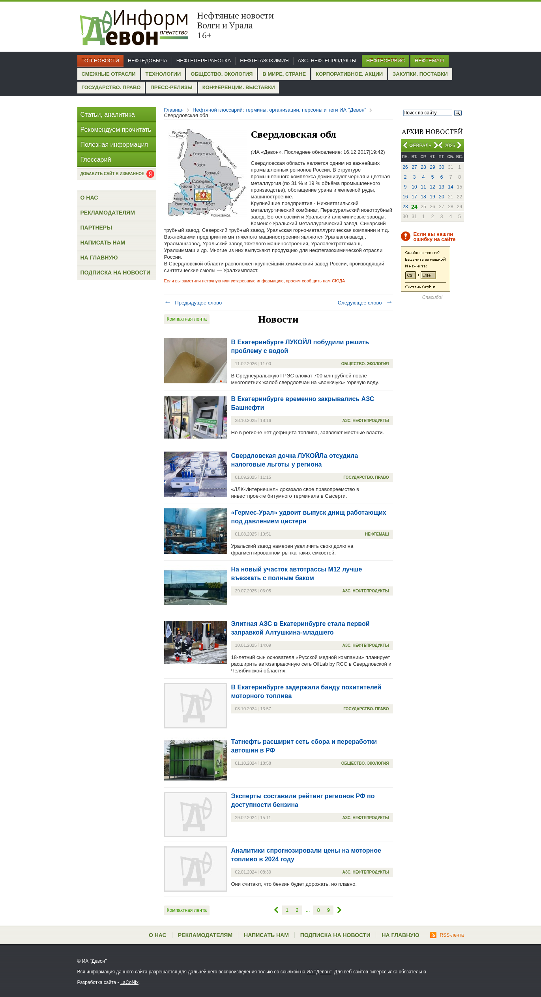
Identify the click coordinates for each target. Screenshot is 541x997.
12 (432, 187)
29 (432, 167)
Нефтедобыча (147, 60)
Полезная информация (114, 144)
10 (414, 187)
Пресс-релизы (171, 87)
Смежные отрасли (109, 74)
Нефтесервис (385, 60)
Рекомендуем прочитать (116, 129)
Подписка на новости (115, 272)
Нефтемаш (429, 60)
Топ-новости (100, 60)
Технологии (163, 74)
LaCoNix (129, 982)
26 (405, 167)
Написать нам (102, 242)
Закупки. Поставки (420, 74)
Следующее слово (365, 303)
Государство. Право (111, 87)
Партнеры (96, 227)
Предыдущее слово (193, 303)
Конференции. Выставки (238, 87)
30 (441, 167)
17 (414, 197)
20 (441, 197)
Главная (173, 110)
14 (450, 187)
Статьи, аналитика (107, 114)
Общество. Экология (222, 74)
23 (405, 206)
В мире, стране (284, 74)
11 (423, 187)
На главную (99, 257)
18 (423, 197)
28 (423, 167)
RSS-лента (447, 935)
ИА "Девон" (319, 972)
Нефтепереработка (203, 60)
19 (432, 197)
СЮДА (338, 280)
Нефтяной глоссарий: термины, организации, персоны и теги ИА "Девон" (279, 110)
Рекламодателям (107, 212)
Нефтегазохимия (264, 60)
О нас (89, 197)
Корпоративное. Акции (349, 74)
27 (414, 167)
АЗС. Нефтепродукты (327, 60)
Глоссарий (95, 159)
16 (405, 197)
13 (441, 187)
